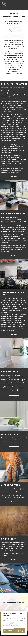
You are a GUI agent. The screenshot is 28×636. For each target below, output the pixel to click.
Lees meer (14, 176)
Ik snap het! (8, 630)
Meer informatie (20, 630)
